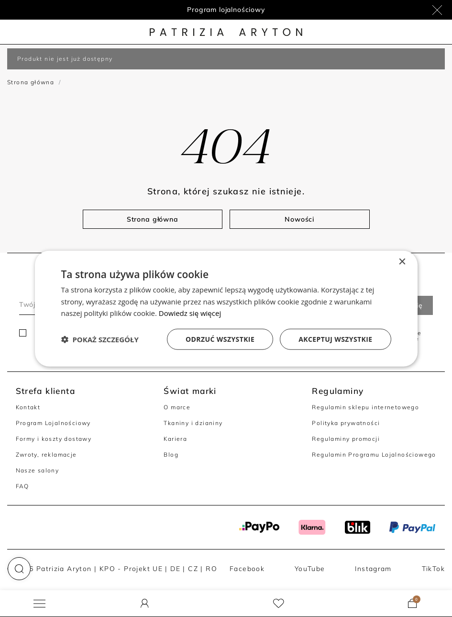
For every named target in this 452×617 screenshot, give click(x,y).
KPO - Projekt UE (131, 568)
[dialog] (226, 308)
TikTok (433, 568)
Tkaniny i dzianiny (193, 422)
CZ (193, 568)
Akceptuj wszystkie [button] (335, 339)
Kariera (175, 438)
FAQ (22, 486)
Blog (171, 454)
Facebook (247, 568)
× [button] (402, 261)
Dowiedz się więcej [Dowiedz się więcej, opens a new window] (190, 313)
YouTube (310, 568)
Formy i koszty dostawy (54, 438)
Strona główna (30, 82)
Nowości (299, 219)
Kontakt (28, 407)
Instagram (373, 568)
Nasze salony (37, 470)
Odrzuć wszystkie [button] (220, 339)
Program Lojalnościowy (53, 422)
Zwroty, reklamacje (46, 454)
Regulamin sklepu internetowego (365, 407)
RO (211, 568)
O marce (177, 407)
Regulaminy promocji (345, 438)
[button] (19, 568)
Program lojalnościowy (226, 9)
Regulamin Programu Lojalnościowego (374, 454)
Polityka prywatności (346, 422)
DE (175, 568)
